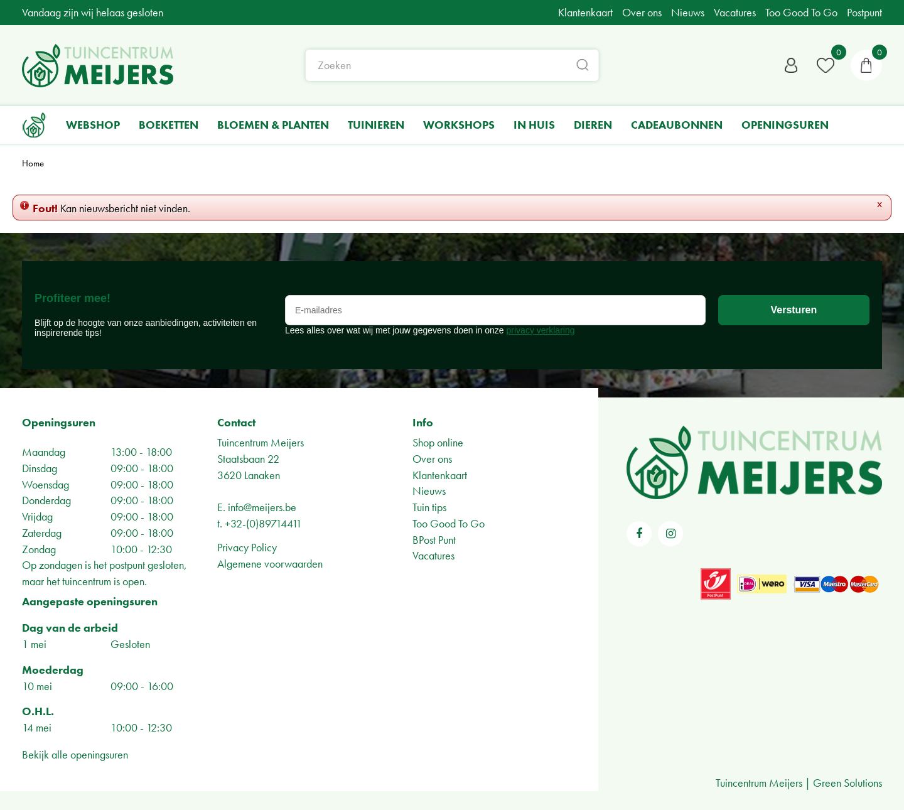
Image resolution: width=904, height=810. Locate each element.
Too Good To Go (448, 523)
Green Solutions (847, 782)
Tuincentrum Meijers (260, 442)
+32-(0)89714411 (263, 523)
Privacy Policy (247, 547)
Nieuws (429, 490)
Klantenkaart (439, 475)
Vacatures (433, 555)
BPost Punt (434, 539)
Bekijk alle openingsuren (75, 754)
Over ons (432, 458)
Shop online (437, 442)
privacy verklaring (541, 330)
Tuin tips (429, 507)
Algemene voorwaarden (270, 563)
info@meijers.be (262, 507)
